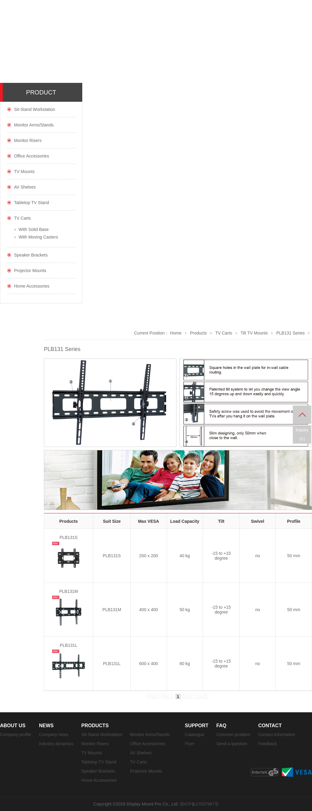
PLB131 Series (290, 333)
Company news (54, 734)
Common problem (233, 734)
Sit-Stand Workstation (34, 109)
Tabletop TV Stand (31, 202)
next (188, 697)
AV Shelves (25, 187)
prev (167, 697)
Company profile (15, 734)
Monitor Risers (27, 140)
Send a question (231, 743)
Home (175, 333)
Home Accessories (31, 286)
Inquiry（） (302, 434)
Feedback (267, 743)
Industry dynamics (56, 743)
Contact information (276, 734)
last (202, 697)
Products (198, 333)
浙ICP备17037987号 (199, 804)
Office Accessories (31, 156)
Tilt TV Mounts (254, 333)
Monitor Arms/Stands (34, 124)
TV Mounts (24, 171)
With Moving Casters (38, 237)
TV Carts (22, 218)
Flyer (189, 743)
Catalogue (194, 734)
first (152, 697)
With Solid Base (34, 229)
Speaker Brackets (31, 255)
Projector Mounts (30, 270)
